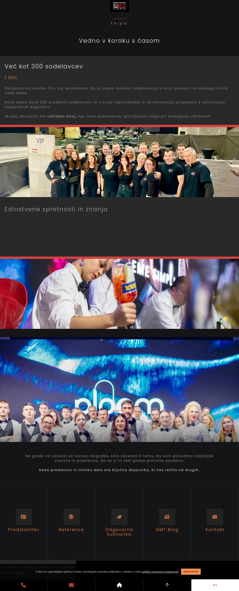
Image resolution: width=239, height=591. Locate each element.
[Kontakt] (215, 522)
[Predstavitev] (24, 522)
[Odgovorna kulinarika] (120, 522)
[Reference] (72, 522)
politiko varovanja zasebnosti (160, 572)
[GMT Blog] (167, 522)
